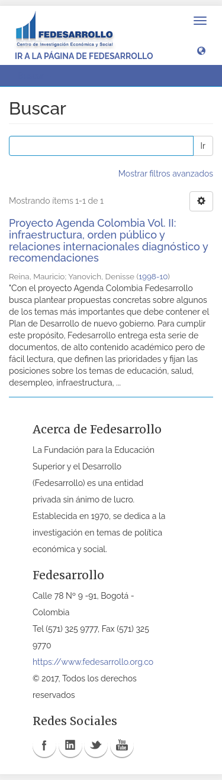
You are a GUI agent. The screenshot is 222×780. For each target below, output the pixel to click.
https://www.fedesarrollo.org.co (93, 662)
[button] (201, 50)
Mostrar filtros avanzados (165, 173)
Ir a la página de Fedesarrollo (84, 56)
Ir (203, 146)
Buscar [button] (35, 75)
